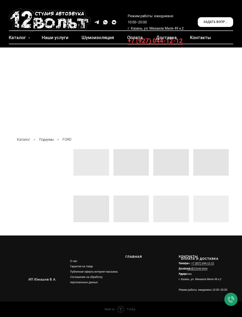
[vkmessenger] (114, 22)
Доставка (166, 37)
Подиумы (46, 139)
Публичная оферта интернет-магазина (94, 271)
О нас (73, 261)
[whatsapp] (105, 22)
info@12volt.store (197, 268)
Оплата (135, 37)
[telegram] (97, 22)
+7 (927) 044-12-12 (155, 40)
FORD (67, 139)
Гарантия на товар (81, 266)
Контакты (200, 37)
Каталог (18, 37)
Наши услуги (55, 37)
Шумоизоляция (98, 37)
